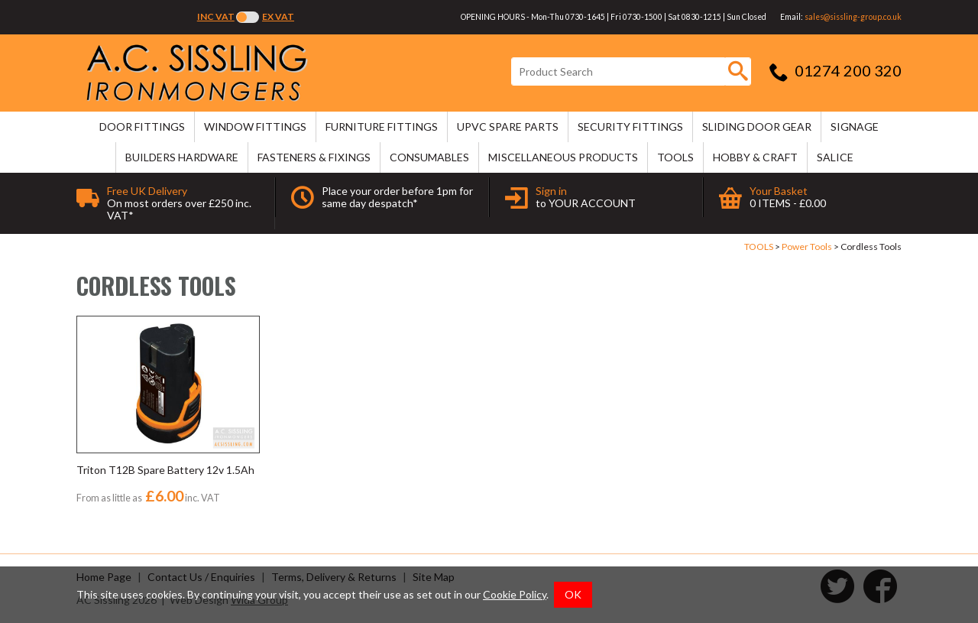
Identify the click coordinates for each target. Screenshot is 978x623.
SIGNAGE (855, 126)
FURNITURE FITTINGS (381, 126)
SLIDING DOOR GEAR (756, 126)
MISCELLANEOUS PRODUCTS (563, 157)
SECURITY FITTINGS (630, 126)
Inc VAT (216, 16)
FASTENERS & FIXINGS (314, 157)
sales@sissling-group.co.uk (853, 16)
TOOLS (675, 157)
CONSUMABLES (429, 157)
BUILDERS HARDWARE (181, 157)
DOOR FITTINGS (142, 126)
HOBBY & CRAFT (755, 157)
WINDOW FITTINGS (255, 126)
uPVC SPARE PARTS (508, 126)
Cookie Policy (514, 594)
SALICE (835, 157)
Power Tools (807, 246)
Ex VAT (278, 16)
